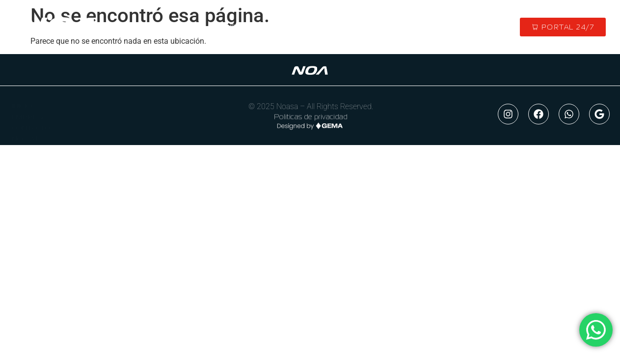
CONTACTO (422, 26)
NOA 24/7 (28, 136)
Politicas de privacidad (311, 118)
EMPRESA (29, 114)
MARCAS (313, 26)
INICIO (189, 26)
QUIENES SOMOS (249, 26)
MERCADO (366, 26)
